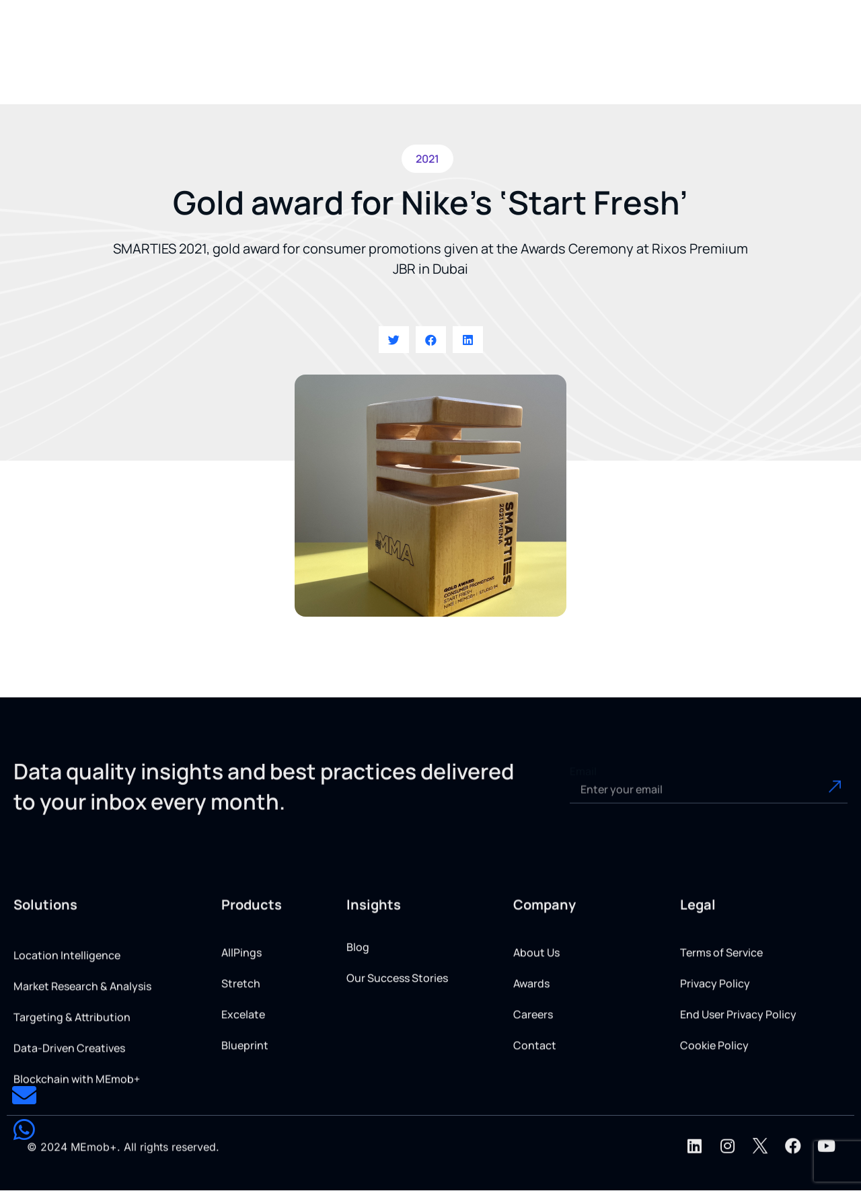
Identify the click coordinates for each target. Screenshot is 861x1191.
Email (583, 791)
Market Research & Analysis (82, 1068)
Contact (534, 1111)
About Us (536, 1018)
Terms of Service (721, 1018)
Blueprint (244, 1111)
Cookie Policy (714, 1111)
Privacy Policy (715, 1049)
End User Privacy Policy (738, 1080)
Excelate (243, 1080)
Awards (531, 1049)
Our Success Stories (397, 1010)
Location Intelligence (66, 1037)
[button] (352, 61)
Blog (357, 979)
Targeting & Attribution (71, 1098)
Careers (533, 1080)
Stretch (240, 1049)
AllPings (241, 1018)
